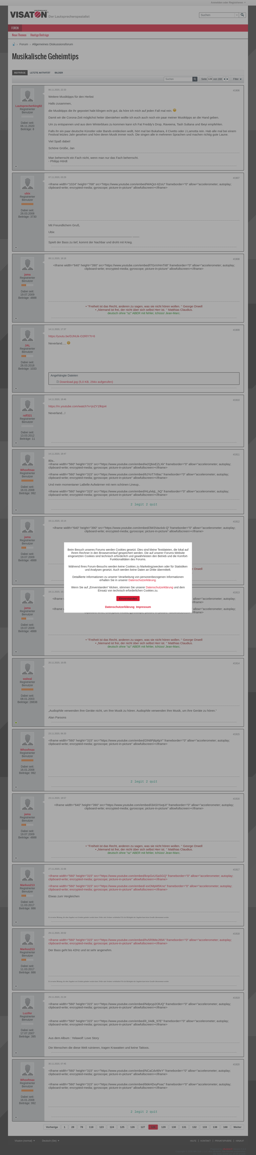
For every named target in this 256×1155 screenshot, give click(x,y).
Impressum (143, 607)
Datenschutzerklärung (142, 580)
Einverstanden (128, 598)
